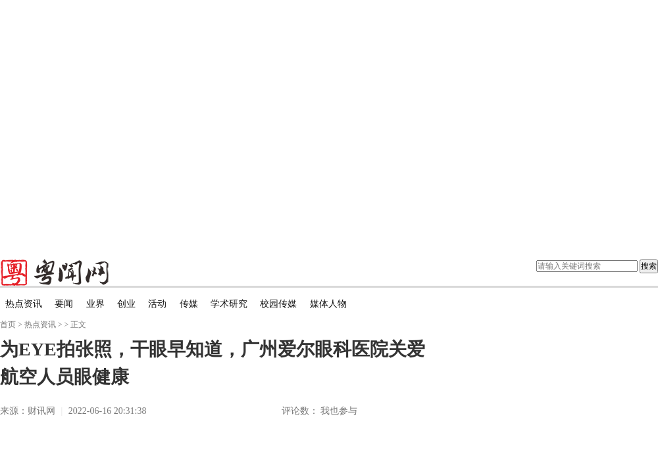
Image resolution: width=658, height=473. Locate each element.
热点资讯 (23, 304)
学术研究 (229, 304)
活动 (157, 304)
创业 (126, 304)
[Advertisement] (123, 123)
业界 (95, 304)
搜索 (649, 266)
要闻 (64, 304)
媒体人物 (328, 304)
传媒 (189, 304)
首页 (8, 324)
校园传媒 (278, 304)
